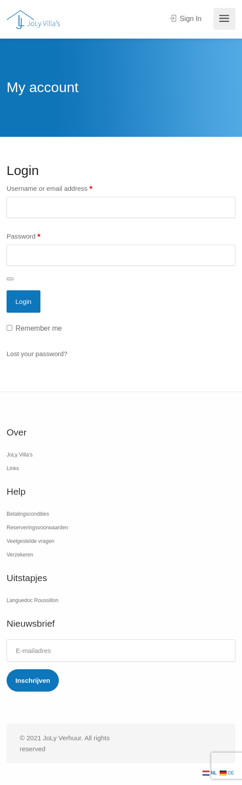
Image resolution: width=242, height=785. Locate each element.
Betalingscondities (28, 514)
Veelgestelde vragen (30, 541)
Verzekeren (20, 555)
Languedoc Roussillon (32, 600)
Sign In (186, 18)
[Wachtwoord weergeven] (10, 279)
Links (13, 468)
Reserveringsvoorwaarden (37, 528)
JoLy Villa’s (20, 455)
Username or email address (49, 189)
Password (23, 236)
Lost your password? (37, 353)
